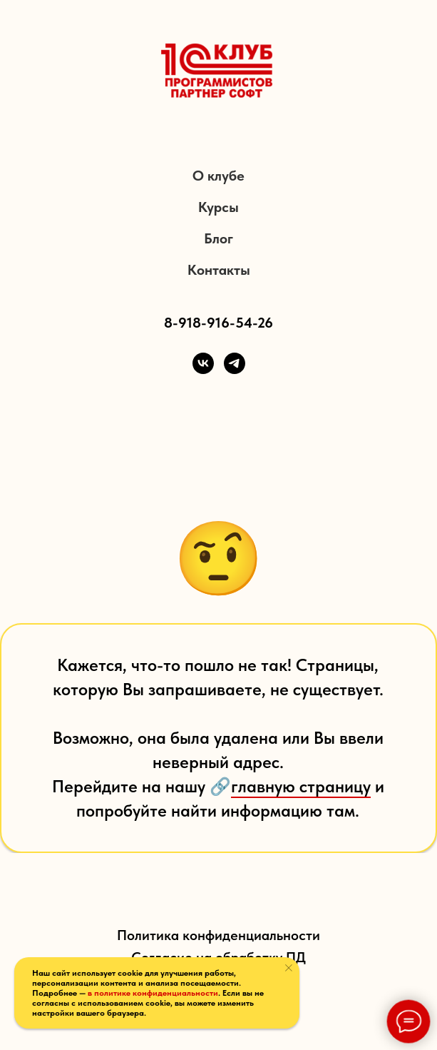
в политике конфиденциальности (153, 993)
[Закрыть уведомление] (289, 968)
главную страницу (301, 786)
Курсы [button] (218, 207)
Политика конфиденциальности (218, 935)
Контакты (218, 269)
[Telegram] (234, 363)
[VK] (203, 363)
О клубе (218, 175)
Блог (218, 238)
